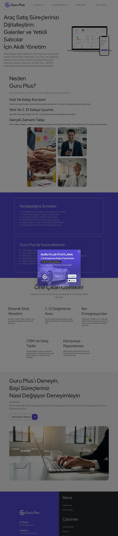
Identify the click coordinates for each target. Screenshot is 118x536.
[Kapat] (78, 251)
